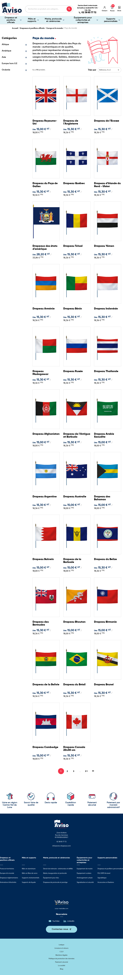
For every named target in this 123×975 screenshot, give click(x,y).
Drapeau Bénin (72, 308)
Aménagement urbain (85, 878)
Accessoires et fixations (106, 882)
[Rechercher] (49, 9)
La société (61, 965)
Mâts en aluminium (29, 869)
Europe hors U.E (9, 63)
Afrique (5, 44)
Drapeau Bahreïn (43, 559)
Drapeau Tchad (73, 246)
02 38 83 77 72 (88, 12)
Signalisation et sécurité (85, 882)
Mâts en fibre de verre (29, 873)
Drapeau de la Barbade (72, 560)
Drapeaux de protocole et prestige (55, 882)
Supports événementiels (30, 878)
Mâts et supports (32, 20)
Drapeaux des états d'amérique (45, 247)
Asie (4, 57)
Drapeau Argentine (45, 496)
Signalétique (102, 878)
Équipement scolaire (84, 873)
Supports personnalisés (110, 20)
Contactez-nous (60, 929)
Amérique (6, 51)
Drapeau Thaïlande (106, 371)
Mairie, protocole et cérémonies (53, 20)
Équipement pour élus (51, 878)
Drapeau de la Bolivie (46, 684)
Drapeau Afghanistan (46, 434)
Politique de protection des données (61, 959)
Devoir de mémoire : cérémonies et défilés (58, 869)
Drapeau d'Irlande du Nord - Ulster (107, 185)
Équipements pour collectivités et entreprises (83, 20)
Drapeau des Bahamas (102, 498)
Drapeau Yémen (104, 246)
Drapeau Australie (74, 496)
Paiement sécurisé (61, 962)
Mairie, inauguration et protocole (55, 873)
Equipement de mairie (84, 869)
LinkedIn (70, 921)
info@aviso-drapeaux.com (61, 846)
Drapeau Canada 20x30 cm (74, 748)
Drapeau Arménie (44, 308)
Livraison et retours (61, 948)
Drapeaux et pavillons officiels (11, 20)
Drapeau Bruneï (104, 684)
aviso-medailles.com (61, 908)
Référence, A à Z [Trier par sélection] (109, 70)
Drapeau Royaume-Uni (45, 122)
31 (86, 771)
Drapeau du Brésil (74, 684)
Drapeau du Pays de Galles (45, 185)
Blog (61, 969)
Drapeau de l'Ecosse (106, 121)
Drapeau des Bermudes (41, 623)
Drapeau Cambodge (45, 747)
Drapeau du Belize (105, 559)
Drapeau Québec (74, 183)
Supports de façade (29, 882)
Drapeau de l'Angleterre (70, 122)
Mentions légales (61, 955)
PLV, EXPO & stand (104, 873)
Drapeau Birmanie (105, 622)
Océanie (6, 70)
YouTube (55, 921)
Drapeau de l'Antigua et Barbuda (76, 435)
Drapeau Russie (73, 371)
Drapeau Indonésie (106, 308)
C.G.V (61, 952)
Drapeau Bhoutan (74, 622)
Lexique (61, 945)
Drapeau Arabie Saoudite (104, 435)
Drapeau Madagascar (40, 373)
